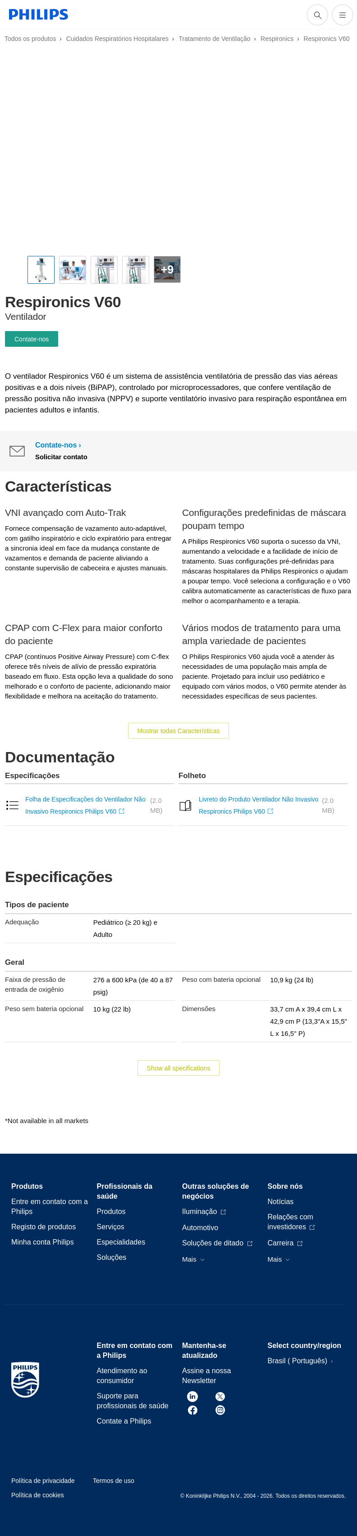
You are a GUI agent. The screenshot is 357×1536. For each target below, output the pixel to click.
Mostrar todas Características (178, 730)
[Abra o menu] (342, 15)
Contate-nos (31, 339)
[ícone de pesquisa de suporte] (317, 15)
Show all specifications (179, 1068)
